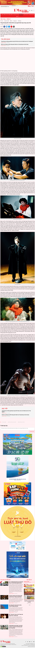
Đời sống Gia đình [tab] (27, 582)
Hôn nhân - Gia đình (10, 14)
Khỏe (17, 14)
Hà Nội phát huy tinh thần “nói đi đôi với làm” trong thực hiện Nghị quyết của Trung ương (15, 626)
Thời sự (3, 14)
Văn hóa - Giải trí (21, 14)
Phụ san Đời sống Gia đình (31, 14)
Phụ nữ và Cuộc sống (25, 14)
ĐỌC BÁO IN (29, 579)
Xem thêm (29, 606)
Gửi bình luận (32, 431)
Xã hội (7, 14)
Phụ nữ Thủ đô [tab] (26, 581)
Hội (13, 14)
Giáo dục (15, 14)
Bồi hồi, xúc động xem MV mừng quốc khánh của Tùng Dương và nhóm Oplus (14, 44)
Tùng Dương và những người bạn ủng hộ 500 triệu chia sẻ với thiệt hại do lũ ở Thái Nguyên (17, 41)
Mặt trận (5, 14)
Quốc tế (17, 16)
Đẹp (18, 14)
